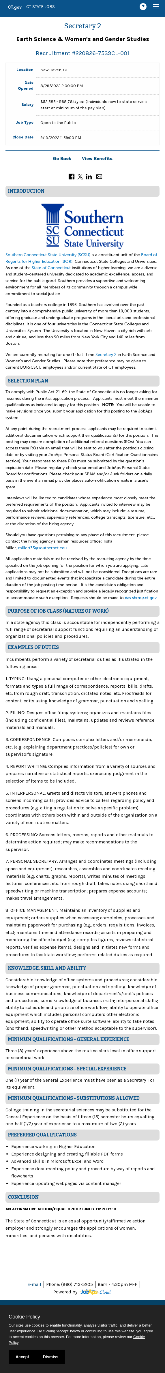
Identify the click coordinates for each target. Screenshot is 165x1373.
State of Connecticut (52, 267)
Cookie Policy (24, 1317)
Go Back (62, 158)
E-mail (34, 1284)
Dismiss (51, 1357)
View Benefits (97, 158)
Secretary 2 (106, 354)
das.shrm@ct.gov (141, 597)
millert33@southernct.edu (42, 547)
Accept (22, 1357)
